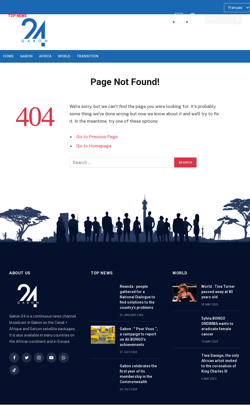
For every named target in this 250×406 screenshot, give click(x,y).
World (64, 56)
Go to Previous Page (97, 136)
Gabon (26, 56)
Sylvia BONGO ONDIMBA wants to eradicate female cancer (217, 326)
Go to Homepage (93, 145)
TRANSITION (87, 56)
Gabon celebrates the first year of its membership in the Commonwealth (138, 374)
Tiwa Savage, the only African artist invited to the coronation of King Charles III (220, 363)
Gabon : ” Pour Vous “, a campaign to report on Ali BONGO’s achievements (139, 337)
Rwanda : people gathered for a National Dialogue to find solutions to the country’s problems (137, 297)
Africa (45, 56)
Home (8, 56)
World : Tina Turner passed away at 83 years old (218, 291)
